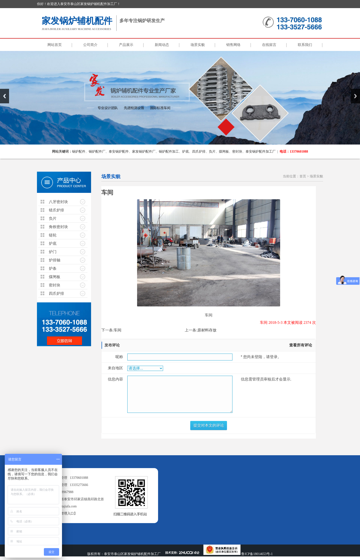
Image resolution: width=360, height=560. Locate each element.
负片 (212, 151)
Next (355, 96)
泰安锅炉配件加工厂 (261, 151)
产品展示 (126, 45)
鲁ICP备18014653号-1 (257, 554)
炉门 (53, 252)
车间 (117, 330)
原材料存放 (206, 330)
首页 (302, 176)
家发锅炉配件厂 (143, 151)
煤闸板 (224, 151)
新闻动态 (162, 45)
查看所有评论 (300, 345)
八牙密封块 (58, 202)
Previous (4, 96)
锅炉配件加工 (169, 151)
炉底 (185, 151)
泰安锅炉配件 (119, 151)
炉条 (53, 268)
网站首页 (54, 45)
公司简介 (90, 45)
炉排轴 (54, 260)
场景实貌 (197, 45)
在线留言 (269, 45)
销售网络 (233, 45)
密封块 (237, 151)
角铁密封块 (58, 227)
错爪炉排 (56, 210)
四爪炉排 (199, 151)
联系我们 (305, 45)
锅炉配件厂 (97, 151)
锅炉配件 (78, 151)
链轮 (53, 235)
